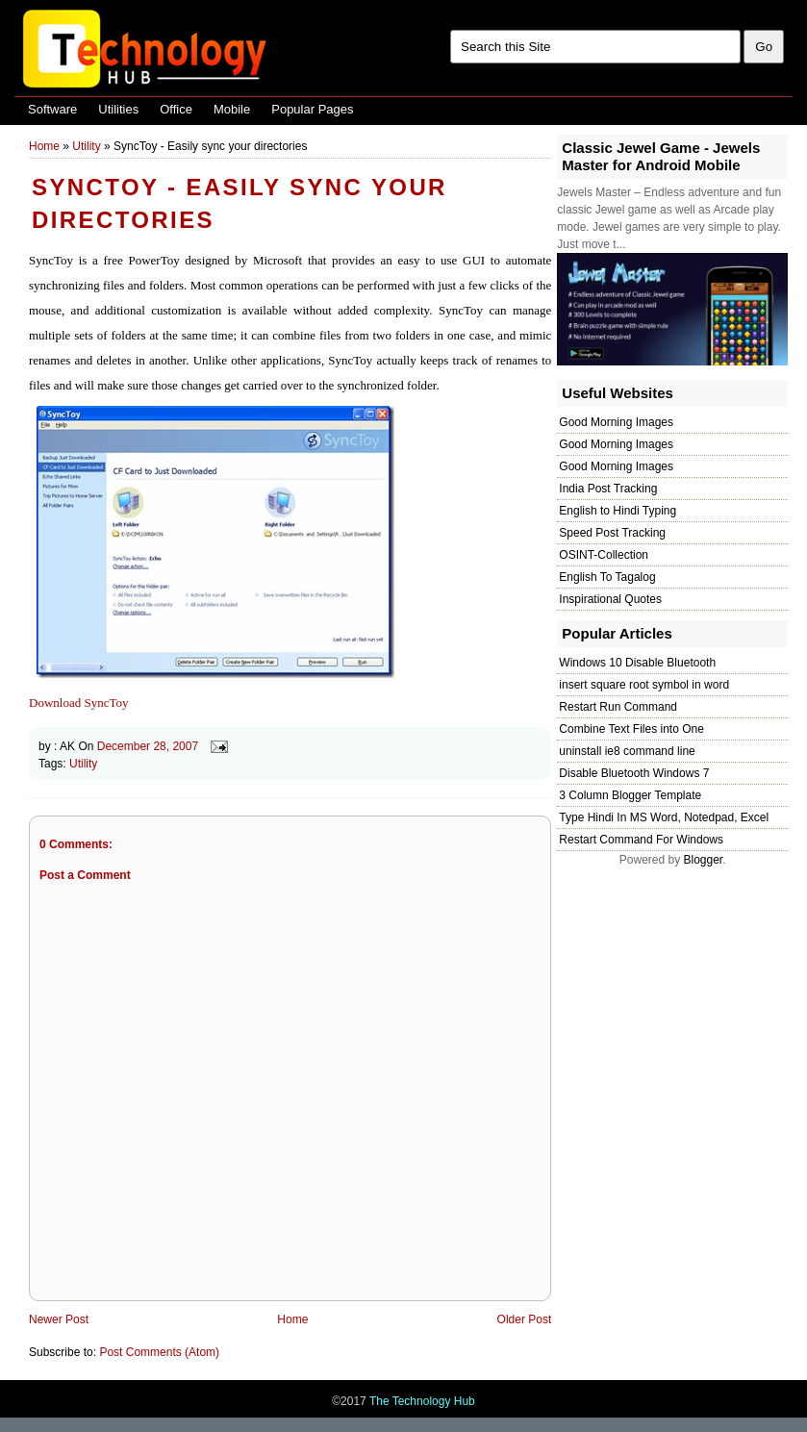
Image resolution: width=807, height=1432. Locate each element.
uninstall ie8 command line (626, 751)
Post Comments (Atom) (159, 1352)
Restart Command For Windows (641, 839)
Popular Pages (312, 109)
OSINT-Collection (603, 555)
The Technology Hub (422, 1401)
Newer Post (58, 1319)
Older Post (524, 1319)
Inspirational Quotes (610, 599)
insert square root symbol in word (644, 684)
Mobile (232, 109)
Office (176, 109)
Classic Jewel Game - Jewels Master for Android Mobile (661, 156)
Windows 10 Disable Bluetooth (637, 662)
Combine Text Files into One (631, 729)
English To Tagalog (607, 577)
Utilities (118, 109)
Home (44, 146)
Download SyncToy (78, 702)
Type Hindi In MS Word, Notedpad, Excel (664, 817)
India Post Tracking (608, 488)
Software (52, 109)
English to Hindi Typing (617, 510)
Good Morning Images (616, 422)
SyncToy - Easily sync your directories (239, 203)
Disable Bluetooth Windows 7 (634, 773)
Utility (86, 146)
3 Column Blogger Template (630, 795)
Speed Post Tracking (612, 533)
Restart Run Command (618, 707)
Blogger (702, 860)
